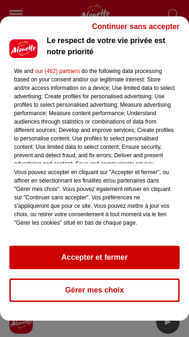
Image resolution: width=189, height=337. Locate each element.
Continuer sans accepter (136, 26)
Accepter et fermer (94, 257)
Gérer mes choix (94, 290)
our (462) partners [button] (57, 71)
